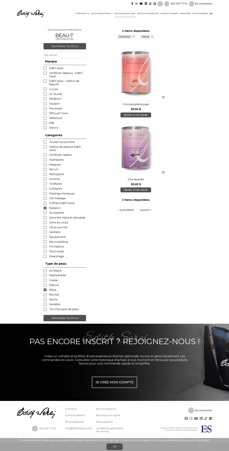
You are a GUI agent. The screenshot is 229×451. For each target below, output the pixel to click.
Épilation (55, 208)
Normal (54, 294)
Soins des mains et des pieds (67, 217)
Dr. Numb (55, 94)
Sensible (54, 304)
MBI (51, 123)
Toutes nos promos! (62, 142)
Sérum (53, 169)
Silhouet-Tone (58, 113)
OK (114, 446)
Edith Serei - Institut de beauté (64, 83)
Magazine (185, 13)
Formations (56, 246)
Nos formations (100, 13)
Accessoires (56, 212)
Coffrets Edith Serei (61, 203)
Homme (54, 179)
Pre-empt (55, 108)
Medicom (55, 98)
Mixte (52, 289)
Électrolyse (56, 251)
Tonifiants (55, 183)
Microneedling (58, 241)
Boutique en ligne (125, 13)
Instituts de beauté (148, 13)
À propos (81, 13)
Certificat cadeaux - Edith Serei (65, 75)
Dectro (53, 127)
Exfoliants (55, 188)
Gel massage (57, 198)
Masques (55, 164)
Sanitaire (54, 232)
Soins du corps (58, 222)
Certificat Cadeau (60, 154)
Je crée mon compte (114, 382)
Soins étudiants (169, 13)
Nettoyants (56, 174)
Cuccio (53, 89)
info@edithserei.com (78, 428)
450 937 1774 (178, 3)
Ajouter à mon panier (119, 114)
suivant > (145, 134)
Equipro (54, 103)
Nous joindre (200, 13)
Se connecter (200, 3)
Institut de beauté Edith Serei (65, 148)
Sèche (53, 299)
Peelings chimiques (61, 193)
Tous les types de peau (64, 309)
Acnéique (55, 270)
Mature (54, 285)
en (210, 13)
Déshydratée (57, 275)
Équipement (57, 237)
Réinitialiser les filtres (64, 46)
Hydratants (56, 159)
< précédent (126, 134)
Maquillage (56, 256)
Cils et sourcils (58, 227)
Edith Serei (56, 68)
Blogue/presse (74, 421)
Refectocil (55, 118)
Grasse (53, 280)
